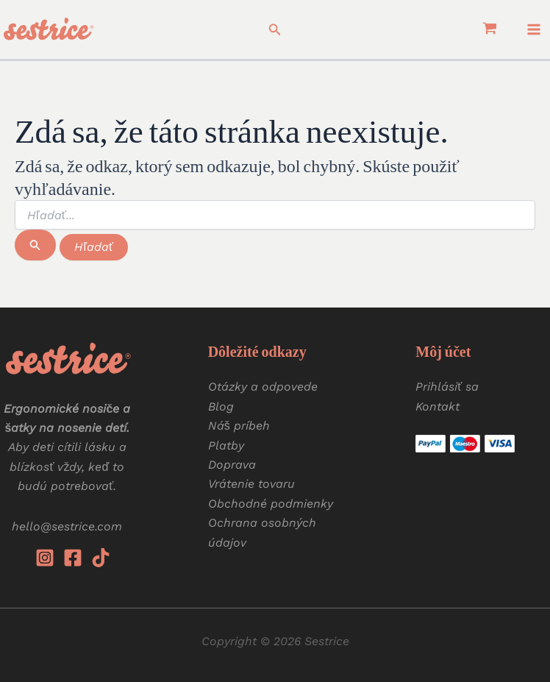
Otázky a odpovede (263, 387)
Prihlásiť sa (447, 387)
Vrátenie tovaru (251, 484)
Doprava (232, 465)
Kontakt (437, 406)
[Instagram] (44, 557)
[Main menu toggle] (534, 29)
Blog (221, 406)
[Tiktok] (100, 557)
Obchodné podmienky (270, 504)
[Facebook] (72, 557)
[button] (275, 30)
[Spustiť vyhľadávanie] (35, 245)
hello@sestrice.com (67, 526)
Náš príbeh (239, 426)
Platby (226, 445)
